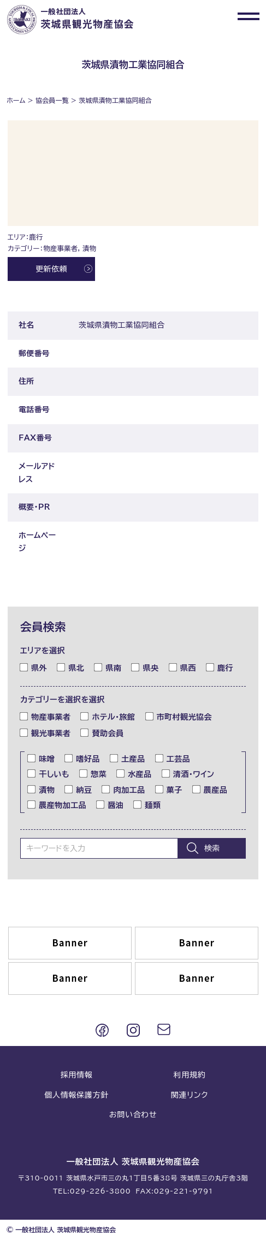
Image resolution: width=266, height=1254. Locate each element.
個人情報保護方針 (76, 1095)
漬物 (41, 789)
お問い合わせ (133, 1114)
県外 (33, 667)
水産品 (134, 773)
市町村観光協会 (179, 716)
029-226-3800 (100, 1191)
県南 (107, 667)
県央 (145, 667)
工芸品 (173, 758)
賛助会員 (102, 733)
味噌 (41, 758)
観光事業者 (45, 733)
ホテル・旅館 (108, 716)
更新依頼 (51, 269)
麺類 (147, 804)
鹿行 (219, 667)
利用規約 (190, 1075)
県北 (70, 667)
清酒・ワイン (188, 773)
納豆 (78, 789)
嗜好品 (82, 758)
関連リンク (189, 1095)
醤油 (110, 804)
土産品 (127, 758)
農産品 (210, 789)
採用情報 (77, 1075)
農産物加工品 (57, 804)
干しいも (48, 773)
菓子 (169, 789)
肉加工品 (123, 789)
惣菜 (93, 773)
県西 (182, 667)
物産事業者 (45, 716)
